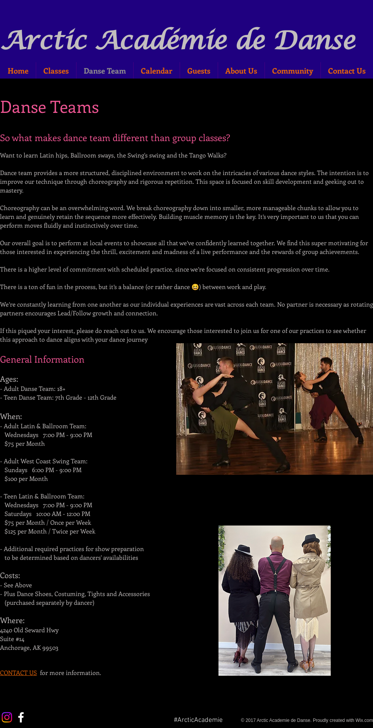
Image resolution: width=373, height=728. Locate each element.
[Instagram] (7, 717)
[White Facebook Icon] (21, 717)
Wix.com (364, 720)
